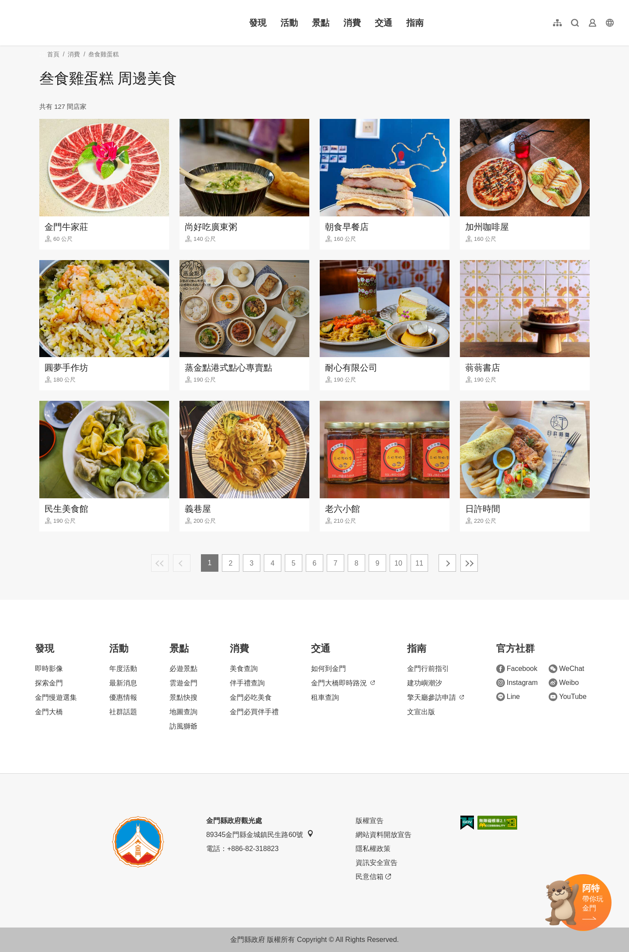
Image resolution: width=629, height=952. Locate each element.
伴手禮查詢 (247, 683)
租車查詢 (325, 697)
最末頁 (469, 563)
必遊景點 (183, 668)
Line (508, 696)
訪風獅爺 (183, 726)
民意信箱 (373, 877)
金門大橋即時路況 (343, 683)
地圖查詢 (183, 712)
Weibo (564, 682)
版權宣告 (370, 820)
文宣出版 (421, 712)
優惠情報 (123, 697)
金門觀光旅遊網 (67, 23)
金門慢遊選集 (56, 697)
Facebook (516, 668)
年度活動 (123, 668)
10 (398, 563)
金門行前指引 (428, 668)
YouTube (568, 696)
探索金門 (49, 683)
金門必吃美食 (251, 697)
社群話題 (123, 712)
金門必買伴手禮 (254, 712)
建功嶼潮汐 (424, 683)
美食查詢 (244, 668)
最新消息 (123, 683)
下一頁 (447, 563)
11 (419, 563)
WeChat (566, 668)
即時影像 (49, 668)
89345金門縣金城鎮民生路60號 (260, 834)
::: (13, 5)
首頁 (53, 54)
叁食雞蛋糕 (103, 54)
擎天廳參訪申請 (435, 697)
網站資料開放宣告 (383, 834)
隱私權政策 (373, 848)
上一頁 (181, 563)
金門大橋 (49, 712)
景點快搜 (183, 697)
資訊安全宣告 (376, 862)
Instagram (517, 682)
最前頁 (160, 563)
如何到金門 (328, 668)
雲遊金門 (183, 683)
